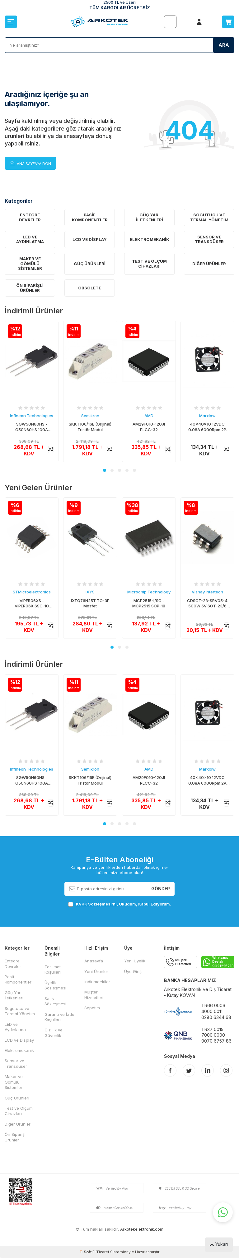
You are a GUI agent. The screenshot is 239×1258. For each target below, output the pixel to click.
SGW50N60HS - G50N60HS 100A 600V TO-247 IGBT (31, 427)
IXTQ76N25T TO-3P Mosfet (90, 603)
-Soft (85, 1252)
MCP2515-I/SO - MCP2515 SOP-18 (148, 603)
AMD (148, 415)
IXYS (90, 592)
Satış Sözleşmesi (55, 1001)
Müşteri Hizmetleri (93, 994)
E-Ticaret (100, 1252)
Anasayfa (93, 960)
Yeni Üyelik (134, 960)
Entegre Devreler (30, 217)
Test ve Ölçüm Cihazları (149, 264)
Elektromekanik (149, 239)
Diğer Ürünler (209, 263)
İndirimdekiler (97, 981)
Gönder (160, 888)
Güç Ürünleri (89, 263)
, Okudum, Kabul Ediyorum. (119, 904)
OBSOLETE (89, 287)
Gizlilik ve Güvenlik (54, 1032)
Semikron (90, 415)
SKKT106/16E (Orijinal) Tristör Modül (90, 427)
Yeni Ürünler (96, 971)
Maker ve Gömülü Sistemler (30, 263)
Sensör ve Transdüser (209, 239)
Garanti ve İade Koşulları (59, 1017)
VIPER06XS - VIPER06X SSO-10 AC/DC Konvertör (32, 603)
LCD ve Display (90, 239)
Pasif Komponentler (90, 217)
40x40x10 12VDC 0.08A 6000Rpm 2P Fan (207, 427)
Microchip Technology (149, 592)
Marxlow (207, 415)
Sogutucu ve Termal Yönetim (209, 217)
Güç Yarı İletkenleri (149, 217)
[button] (104, 470)
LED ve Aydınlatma (30, 239)
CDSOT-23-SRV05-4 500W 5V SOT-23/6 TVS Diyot (207, 603)
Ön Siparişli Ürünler (30, 288)
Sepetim (92, 1007)
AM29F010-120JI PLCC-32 (149, 427)
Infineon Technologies (31, 415)
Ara (223, 45)
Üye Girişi (133, 971)
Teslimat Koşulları (53, 969)
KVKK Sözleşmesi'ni (96, 903)
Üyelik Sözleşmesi (55, 985)
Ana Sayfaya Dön (30, 163)
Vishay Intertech (207, 592)
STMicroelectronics (32, 592)
